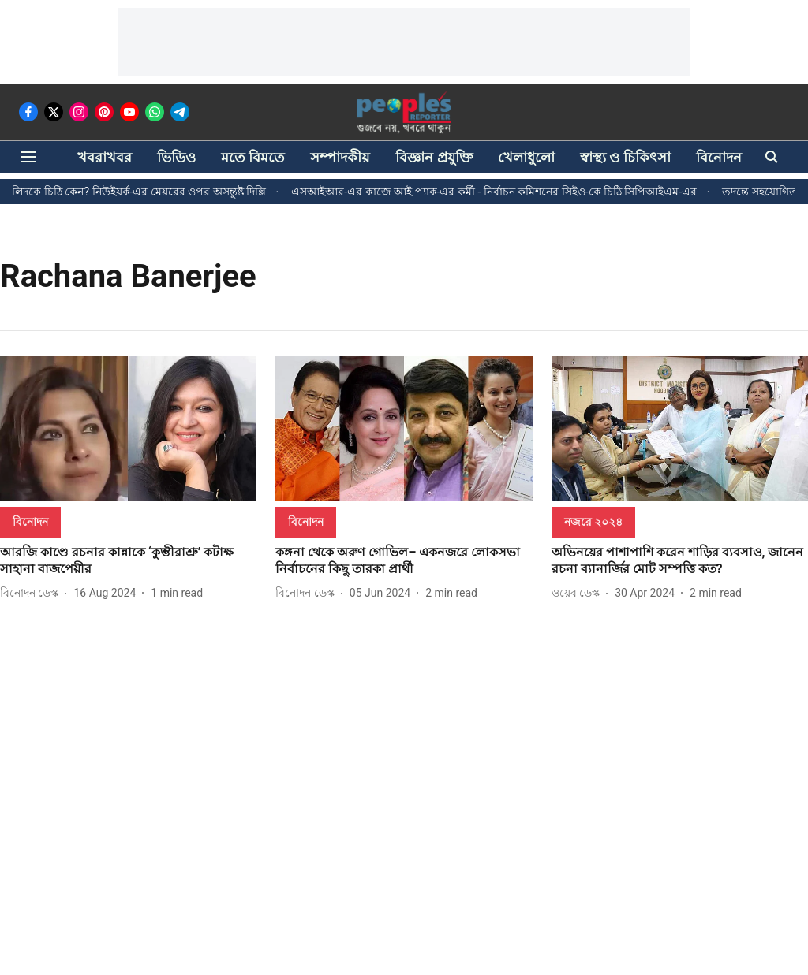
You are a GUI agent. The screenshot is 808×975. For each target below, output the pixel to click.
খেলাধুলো (526, 157)
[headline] (128, 561)
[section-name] (30, 521)
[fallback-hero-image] (128, 428)
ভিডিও (176, 157)
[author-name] (32, 593)
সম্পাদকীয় (340, 157)
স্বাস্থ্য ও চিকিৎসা (625, 157)
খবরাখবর (104, 157)
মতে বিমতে (253, 157)
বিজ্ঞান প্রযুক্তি (433, 157)
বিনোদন (719, 157)
